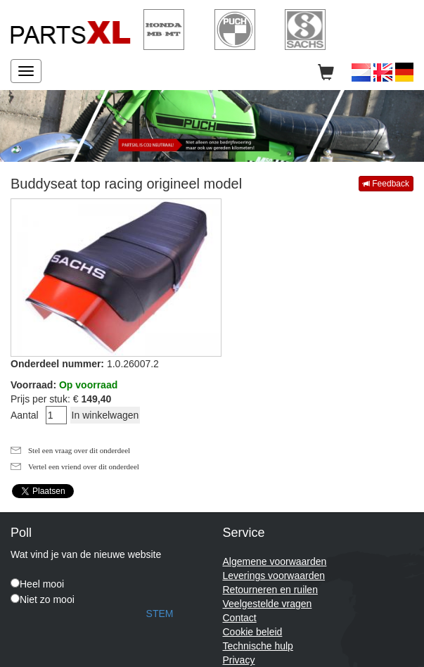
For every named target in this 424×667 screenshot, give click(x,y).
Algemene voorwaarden (275, 561)
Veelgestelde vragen (267, 603)
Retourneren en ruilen (270, 589)
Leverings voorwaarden (274, 575)
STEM (160, 613)
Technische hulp (258, 646)
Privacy (239, 660)
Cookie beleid (253, 631)
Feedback (386, 184)
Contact (240, 617)
